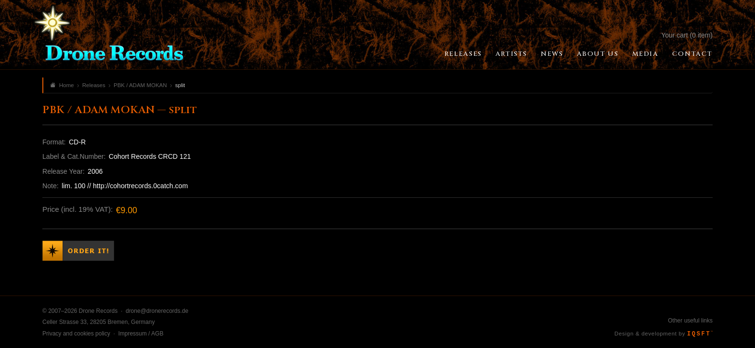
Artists (511, 54)
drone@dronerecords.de (157, 311)
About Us (598, 54)
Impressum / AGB (140, 333)
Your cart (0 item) (687, 35)
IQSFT (700, 334)
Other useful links (690, 320)
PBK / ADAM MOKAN (140, 85)
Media (645, 54)
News (552, 54)
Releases (463, 54)
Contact (692, 54)
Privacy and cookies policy (76, 333)
